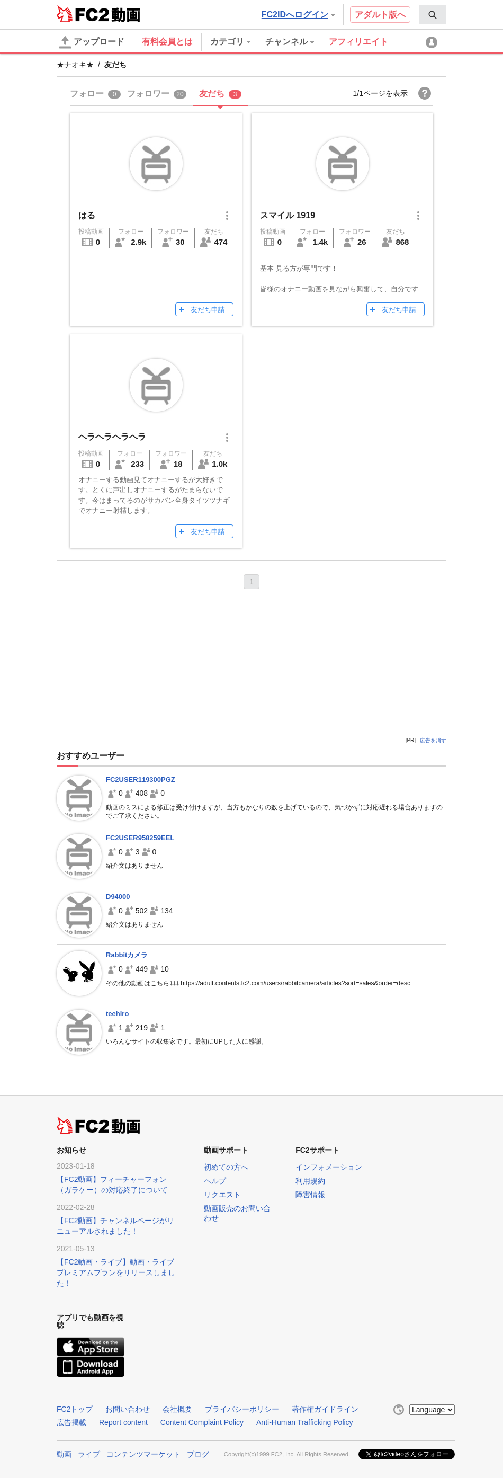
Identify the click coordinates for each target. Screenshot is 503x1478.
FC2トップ (75, 1409)
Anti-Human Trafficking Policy (304, 1422)
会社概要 (177, 1409)
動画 (64, 1454)
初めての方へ (226, 1167)
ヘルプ (215, 1181)
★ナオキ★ (75, 64)
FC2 (83, 13)
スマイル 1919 (287, 215)
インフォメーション (328, 1167)
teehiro (117, 1014)
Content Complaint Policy (202, 1422)
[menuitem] (432, 14)
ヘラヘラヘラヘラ (112, 436)
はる (86, 215)
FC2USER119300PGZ (140, 779)
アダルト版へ (380, 14)
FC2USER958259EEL (140, 838)
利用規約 (310, 1181)
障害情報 (310, 1194)
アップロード (91, 42)
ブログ (198, 1454)
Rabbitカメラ (127, 955)
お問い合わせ (127, 1409)
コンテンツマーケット (143, 1454)
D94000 (118, 897)
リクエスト (222, 1194)
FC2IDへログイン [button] (298, 14)
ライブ (89, 1454)
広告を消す (433, 740)
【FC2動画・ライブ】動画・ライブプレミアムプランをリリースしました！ (116, 1272)
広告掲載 (71, 1422)
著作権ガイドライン (325, 1409)
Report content (123, 1422)
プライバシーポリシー (242, 1409)
